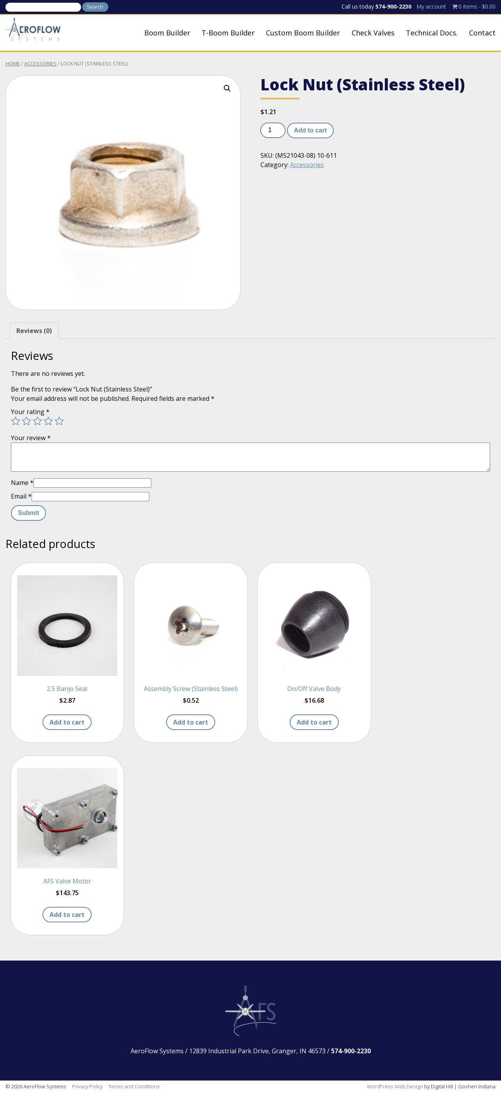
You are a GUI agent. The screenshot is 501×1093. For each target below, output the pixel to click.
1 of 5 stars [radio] (15, 421)
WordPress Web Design (395, 1086)
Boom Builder (167, 32)
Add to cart (310, 130)
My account (431, 6)
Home (12, 63)
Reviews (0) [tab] (34, 330)
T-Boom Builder (228, 32)
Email (21, 496)
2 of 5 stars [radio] (26, 421)
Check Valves (373, 32)
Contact (482, 32)
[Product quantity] (272, 130)
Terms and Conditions (134, 1086)
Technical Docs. (432, 32)
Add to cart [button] (67, 722)
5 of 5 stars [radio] (59, 421)
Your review (31, 438)
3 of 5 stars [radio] (37, 421)
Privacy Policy (87, 1086)
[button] (227, 88)
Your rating (30, 411)
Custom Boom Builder (303, 32)
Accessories (40, 63)
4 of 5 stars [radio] (48, 421)
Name (22, 482)
